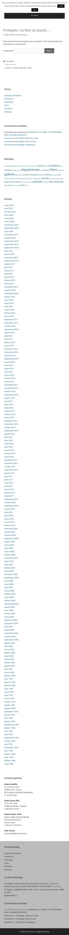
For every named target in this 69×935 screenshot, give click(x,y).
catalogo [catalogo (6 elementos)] (8, 170)
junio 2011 (8, 479)
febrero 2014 (9, 378)
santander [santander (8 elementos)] (59, 181)
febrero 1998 (9, 685)
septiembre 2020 (11, 228)
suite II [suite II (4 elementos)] (10, 185)
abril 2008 (8, 548)
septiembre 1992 (11, 737)
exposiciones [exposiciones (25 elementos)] (30, 170)
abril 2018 (8, 251)
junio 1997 (8, 688)
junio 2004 (8, 610)
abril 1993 (8, 734)
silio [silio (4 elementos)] (5, 185)
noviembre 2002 (11, 633)
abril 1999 (8, 679)
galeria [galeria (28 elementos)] (9, 174)
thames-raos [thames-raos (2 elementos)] (16, 185)
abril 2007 (8, 564)
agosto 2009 (9, 532)
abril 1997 (8, 695)
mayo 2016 (9, 303)
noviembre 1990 (11, 747)
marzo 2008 (9, 551)
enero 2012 (9, 456)
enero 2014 (9, 381)
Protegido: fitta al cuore (26, 141)
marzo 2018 (9, 254)
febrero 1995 (9, 721)
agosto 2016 (9, 296)
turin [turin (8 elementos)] (22, 185)
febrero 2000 (9, 675)
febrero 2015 (9, 342)
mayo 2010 (9, 519)
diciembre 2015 (10, 319)
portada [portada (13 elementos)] (37, 181)
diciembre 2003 (10, 620)
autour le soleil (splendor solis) (19, 68)
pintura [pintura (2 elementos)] (30, 182)
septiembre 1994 (11, 724)
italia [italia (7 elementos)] (47, 174)
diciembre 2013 (10, 385)
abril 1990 (8, 750)
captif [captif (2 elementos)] (60, 166)
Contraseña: (23, 50)
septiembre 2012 (11, 430)
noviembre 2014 (11, 352)
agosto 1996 (9, 705)
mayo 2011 (9, 483)
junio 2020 (8, 231)
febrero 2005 (9, 600)
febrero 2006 (9, 594)
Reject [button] (35, 10)
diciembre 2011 (10, 460)
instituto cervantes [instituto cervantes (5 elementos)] (30, 174)
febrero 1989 (9, 760)
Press (6, 105)
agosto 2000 (9, 666)
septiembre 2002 (11, 639)
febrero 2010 (9, 525)
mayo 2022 (9, 218)
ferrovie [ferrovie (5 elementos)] (46, 170)
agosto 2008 (9, 541)
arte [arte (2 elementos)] (28, 166)
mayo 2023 (9, 205)
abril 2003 (8, 626)
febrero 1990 (9, 754)
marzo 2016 (9, 309)
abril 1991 (8, 744)
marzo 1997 (9, 698)
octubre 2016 (10, 290)
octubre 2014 (10, 355)
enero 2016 (9, 316)
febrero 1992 (9, 741)
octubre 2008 (10, 535)
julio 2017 (8, 267)
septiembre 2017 (11, 260)
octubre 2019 (10, 238)
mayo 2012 (9, 443)
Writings (7, 112)
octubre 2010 (10, 502)
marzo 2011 (9, 489)
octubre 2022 (10, 211)
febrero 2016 (9, 313)
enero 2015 (9, 345)
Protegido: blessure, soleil (27, 138)
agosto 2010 (9, 509)
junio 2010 (8, 515)
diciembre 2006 (10, 574)
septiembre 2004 (11, 604)
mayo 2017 (9, 270)
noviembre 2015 (11, 323)
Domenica (8, 138)
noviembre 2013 (11, 388)
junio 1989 (8, 757)
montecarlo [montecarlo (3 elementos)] (22, 178)
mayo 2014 (9, 368)
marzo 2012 (9, 450)
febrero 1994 (9, 728)
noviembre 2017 (11, 257)
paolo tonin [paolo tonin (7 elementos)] (9, 181)
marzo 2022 (9, 221)
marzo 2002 (9, 649)
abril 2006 (8, 587)
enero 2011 (9, 496)
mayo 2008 (9, 545)
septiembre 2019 (11, 241)
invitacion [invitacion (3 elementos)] (41, 175)
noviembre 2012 (11, 424)
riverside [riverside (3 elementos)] (45, 182)
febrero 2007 (9, 568)
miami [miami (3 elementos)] (16, 178)
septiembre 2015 (11, 329)
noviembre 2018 (11, 244)
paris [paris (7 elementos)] (18, 181)
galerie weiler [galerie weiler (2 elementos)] (18, 175)
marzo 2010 (9, 522)
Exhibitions (9, 98)
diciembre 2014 (10, 349)
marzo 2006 (9, 590)
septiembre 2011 (11, 470)
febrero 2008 (9, 554)
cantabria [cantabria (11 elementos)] (53, 165)
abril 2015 (8, 339)
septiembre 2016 (11, 293)
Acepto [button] (61, 6)
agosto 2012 (9, 434)
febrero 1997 (9, 702)
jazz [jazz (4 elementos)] (51, 175)
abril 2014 (8, 372)
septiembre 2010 (11, 506)
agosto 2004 (9, 607)
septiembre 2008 (11, 538)
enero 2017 (9, 283)
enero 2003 (9, 630)
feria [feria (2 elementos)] (41, 170)
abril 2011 (8, 486)
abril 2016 (8, 306)
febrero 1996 (9, 708)
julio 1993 (8, 731)
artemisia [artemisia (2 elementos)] (32, 166)
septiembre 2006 (11, 577)
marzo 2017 (9, 277)
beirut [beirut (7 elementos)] (41, 165)
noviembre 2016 (11, 287)
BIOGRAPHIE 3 (10, 895)
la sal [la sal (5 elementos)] (59, 174)
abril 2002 (8, 646)
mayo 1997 (9, 692)
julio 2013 (8, 401)
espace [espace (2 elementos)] (19, 170)
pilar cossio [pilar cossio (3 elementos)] (24, 182)
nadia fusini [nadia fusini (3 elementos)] (37, 178)
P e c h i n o (10, 64)
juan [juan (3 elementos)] (54, 175)
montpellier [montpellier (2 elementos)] (29, 178)
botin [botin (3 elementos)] (46, 166)
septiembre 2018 (11, 247)
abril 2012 (8, 447)
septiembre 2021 (11, 225)
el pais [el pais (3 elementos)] (14, 170)
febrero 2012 (9, 453)
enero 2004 (9, 617)
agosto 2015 (9, 332)
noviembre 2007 (11, 558)
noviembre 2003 (11, 623)
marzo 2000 (9, 672)
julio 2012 (8, 437)
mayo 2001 (9, 656)
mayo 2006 (9, 584)
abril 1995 (8, 718)
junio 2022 (8, 215)
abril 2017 (8, 273)
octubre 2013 (10, 391)
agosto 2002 (9, 643)
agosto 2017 (9, 264)
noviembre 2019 (11, 234)
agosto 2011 (9, 473)
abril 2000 (8, 669)
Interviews (8, 102)
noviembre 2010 (11, 499)
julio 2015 (8, 336)
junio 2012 (8, 440)
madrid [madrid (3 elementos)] (11, 178)
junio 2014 (8, 365)
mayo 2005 (9, 597)
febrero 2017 (9, 280)
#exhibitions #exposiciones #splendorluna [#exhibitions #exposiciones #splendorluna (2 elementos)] (15, 166)
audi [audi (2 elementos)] (37, 166)
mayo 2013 (9, 407)
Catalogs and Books (12, 95)
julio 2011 (8, 476)
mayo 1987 (9, 764)
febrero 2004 (9, 613)
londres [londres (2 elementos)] (6, 178)
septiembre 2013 (11, 394)
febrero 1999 (9, 682)
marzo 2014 (9, 375)
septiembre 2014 (11, 358)
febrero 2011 (9, 492)
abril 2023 (8, 208)
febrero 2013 (9, 414)
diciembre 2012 (10, 421)
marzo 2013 (9, 411)
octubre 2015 (10, 326)
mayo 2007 (9, 561)
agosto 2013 (9, 398)
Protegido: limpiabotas (25, 144)
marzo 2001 (9, 659)
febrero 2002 (9, 652)
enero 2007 (9, 571)
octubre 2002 (10, 636)
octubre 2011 (10, 466)
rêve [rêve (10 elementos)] (51, 181)
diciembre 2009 (10, 528)
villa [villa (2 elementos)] (27, 185)
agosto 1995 (9, 715)
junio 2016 (8, 300)
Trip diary (10, 61)
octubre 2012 (10, 427)
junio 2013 (8, 404)
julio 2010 (8, 512)
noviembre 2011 (11, 463)
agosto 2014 (9, 362)
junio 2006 (8, 581)
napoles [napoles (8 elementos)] (45, 178)
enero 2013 (9, 417)
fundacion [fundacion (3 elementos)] (60, 170)
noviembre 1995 (11, 711)
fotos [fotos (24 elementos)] (53, 170)
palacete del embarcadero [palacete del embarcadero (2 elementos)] (56, 178)
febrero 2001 (9, 662)
